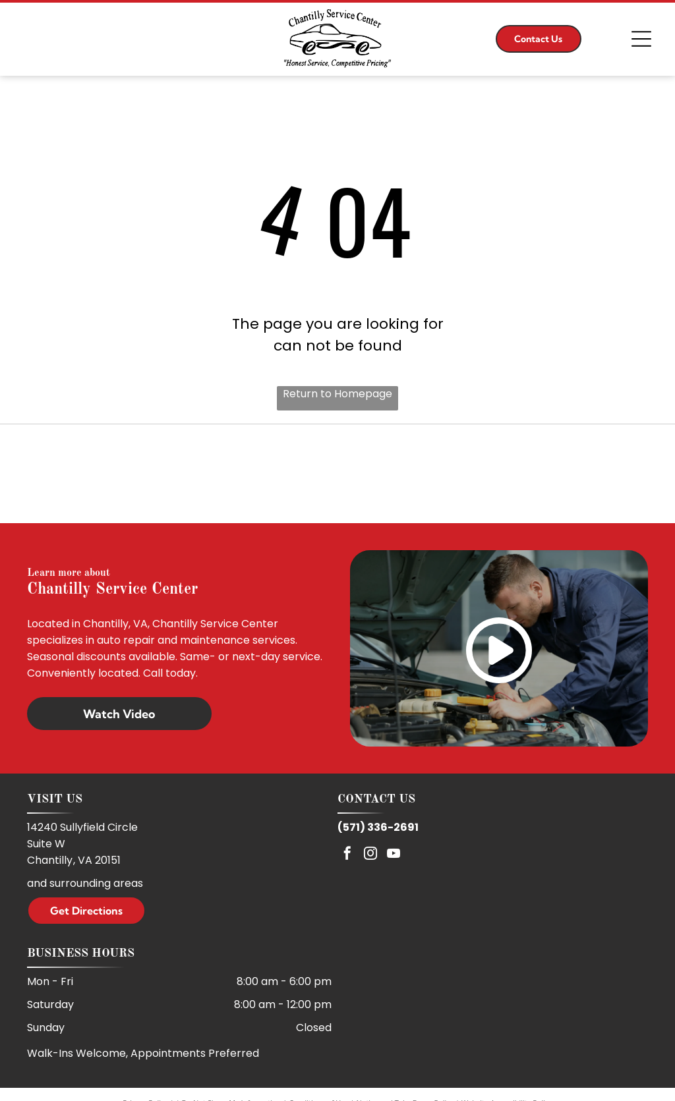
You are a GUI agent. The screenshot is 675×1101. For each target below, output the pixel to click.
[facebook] (347, 854)
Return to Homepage (337, 393)
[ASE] (337, 473)
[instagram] (370, 854)
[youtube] (393, 854)
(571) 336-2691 (378, 827)
